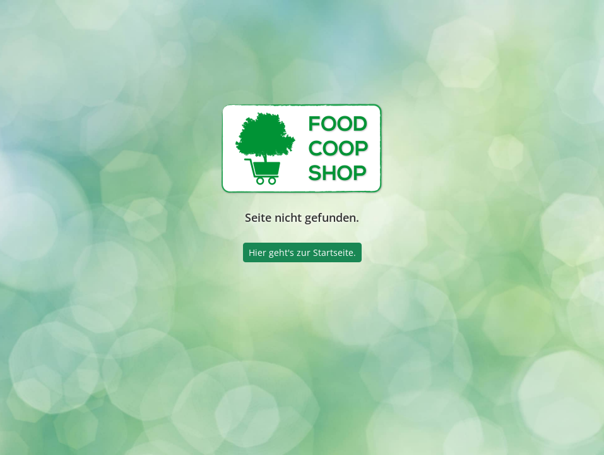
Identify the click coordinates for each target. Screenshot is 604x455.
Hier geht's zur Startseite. (302, 252)
